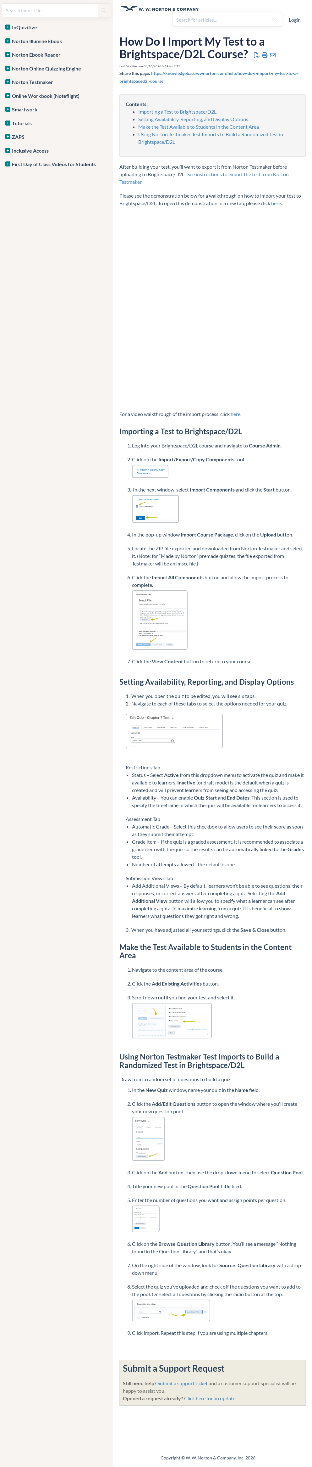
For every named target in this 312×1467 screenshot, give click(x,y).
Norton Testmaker (32, 82)
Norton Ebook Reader (36, 55)
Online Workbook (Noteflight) (45, 96)
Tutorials (22, 123)
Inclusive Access (30, 151)
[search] (220, 19)
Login (295, 20)
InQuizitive (24, 27)
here (276, 203)
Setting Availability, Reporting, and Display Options (193, 119)
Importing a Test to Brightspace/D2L (177, 112)
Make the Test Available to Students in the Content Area (198, 127)
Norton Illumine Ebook (37, 41)
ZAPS (18, 137)
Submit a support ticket (182, 1383)
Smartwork (24, 109)
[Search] (275, 19)
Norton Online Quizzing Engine (46, 68)
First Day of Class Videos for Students (54, 164)
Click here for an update (209, 1398)
